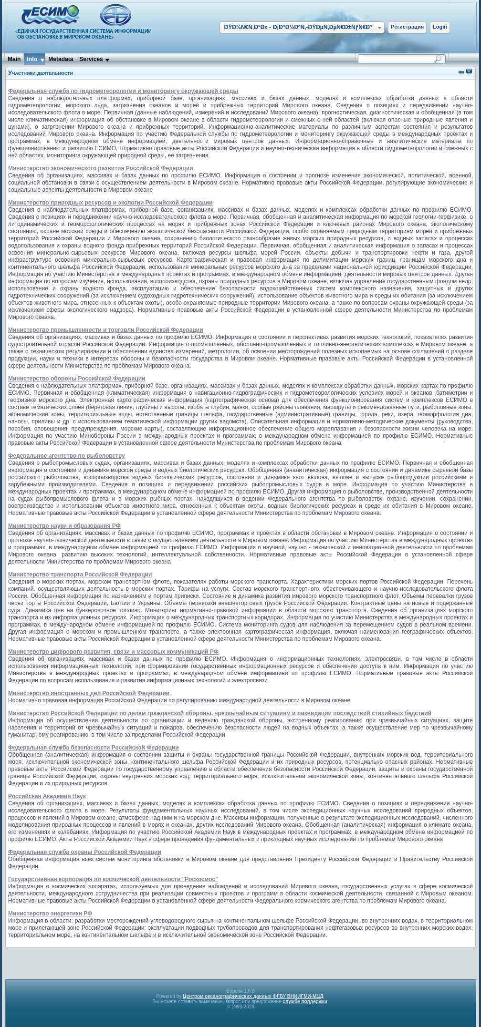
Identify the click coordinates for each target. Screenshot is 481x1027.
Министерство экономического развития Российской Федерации (100, 168)
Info (32, 59)
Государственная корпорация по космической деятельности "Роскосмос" (113, 879)
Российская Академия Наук (47, 796)
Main (14, 59)
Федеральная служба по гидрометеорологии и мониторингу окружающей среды (123, 91)
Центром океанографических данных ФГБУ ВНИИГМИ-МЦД (253, 996)
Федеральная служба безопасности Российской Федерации (93, 747)
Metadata (60, 59)
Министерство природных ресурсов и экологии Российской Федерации (110, 202)
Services (91, 59)
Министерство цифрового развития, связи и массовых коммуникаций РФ (113, 651)
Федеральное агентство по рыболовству (66, 455)
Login (440, 27)
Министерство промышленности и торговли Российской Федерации (105, 330)
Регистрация (407, 27)
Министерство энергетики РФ (50, 913)
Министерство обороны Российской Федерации (76, 378)
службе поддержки (304, 1001)
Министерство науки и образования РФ (64, 526)
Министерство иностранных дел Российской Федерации (88, 693)
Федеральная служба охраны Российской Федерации (84, 852)
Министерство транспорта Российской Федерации (80, 574)
